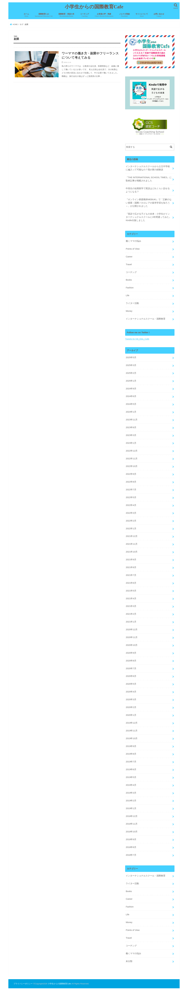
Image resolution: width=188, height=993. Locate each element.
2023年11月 (131, 419)
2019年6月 (131, 769)
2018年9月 (131, 839)
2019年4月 (131, 785)
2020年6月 (131, 676)
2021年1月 (131, 622)
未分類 (129, 961)
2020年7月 (131, 668)
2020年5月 (131, 684)
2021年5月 (131, 590)
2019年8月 (131, 754)
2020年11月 (131, 637)
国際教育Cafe (44, 15)
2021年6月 (131, 583)
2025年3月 (131, 365)
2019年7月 (131, 761)
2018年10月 (131, 831)
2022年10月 (131, 466)
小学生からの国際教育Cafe (94, 6)
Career (129, 256)
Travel (129, 264)
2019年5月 (131, 777)
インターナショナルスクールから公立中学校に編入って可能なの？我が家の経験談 (148, 168)
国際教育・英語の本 (66, 15)
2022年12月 (131, 450)
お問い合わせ (159, 15)
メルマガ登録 (124, 15)
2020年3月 (131, 699)
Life (127, 295)
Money (129, 311)
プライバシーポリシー (23, 983)
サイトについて (142, 15)
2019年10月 (131, 738)
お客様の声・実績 (104, 15)
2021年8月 (131, 567)
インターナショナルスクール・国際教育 (145, 318)
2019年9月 (131, 746)
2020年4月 (131, 692)
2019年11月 (131, 730)
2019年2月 (131, 800)
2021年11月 (131, 544)
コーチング (84, 15)
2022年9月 (131, 474)
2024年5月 (131, 404)
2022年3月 (131, 513)
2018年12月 (131, 816)
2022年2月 (131, 520)
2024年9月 (131, 388)
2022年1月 (131, 528)
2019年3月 (131, 792)
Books (129, 280)
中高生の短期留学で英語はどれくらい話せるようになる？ (148, 190)
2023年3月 (131, 435)
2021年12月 (131, 536)
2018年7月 (131, 855)
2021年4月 (131, 598)
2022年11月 (131, 458)
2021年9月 (131, 559)
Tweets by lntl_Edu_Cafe (137, 339)
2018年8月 (131, 847)
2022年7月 (131, 489)
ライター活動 (132, 303)
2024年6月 (131, 396)
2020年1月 (131, 715)
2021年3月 (131, 606)
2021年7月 (131, 575)
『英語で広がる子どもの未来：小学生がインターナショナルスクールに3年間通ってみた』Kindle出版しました (148, 217)
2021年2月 (131, 614)
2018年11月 (131, 824)
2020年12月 (131, 629)
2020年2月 (131, 707)
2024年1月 (131, 412)
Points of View (133, 249)
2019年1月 (131, 808)
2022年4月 (131, 505)
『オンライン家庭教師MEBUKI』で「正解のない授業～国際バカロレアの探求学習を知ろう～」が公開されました (149, 202)
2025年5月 (131, 357)
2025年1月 (131, 381)
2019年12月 (131, 723)
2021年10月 (131, 552)
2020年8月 (131, 660)
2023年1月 (131, 443)
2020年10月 (131, 645)
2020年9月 (131, 653)
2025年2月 (131, 373)
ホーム (26, 15)
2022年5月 (131, 497)
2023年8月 (131, 427)
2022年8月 (131, 482)
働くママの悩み (133, 241)
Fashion (130, 287)
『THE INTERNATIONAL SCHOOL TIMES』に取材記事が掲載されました (148, 179)
